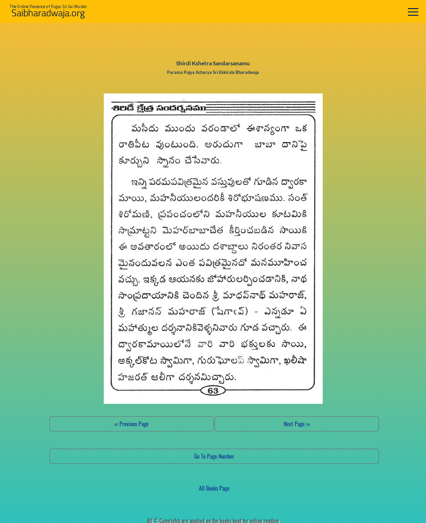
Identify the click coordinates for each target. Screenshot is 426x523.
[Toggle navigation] (413, 11)
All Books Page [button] (214, 488)
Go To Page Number (214, 456)
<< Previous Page (131, 424)
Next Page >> (297, 424)
